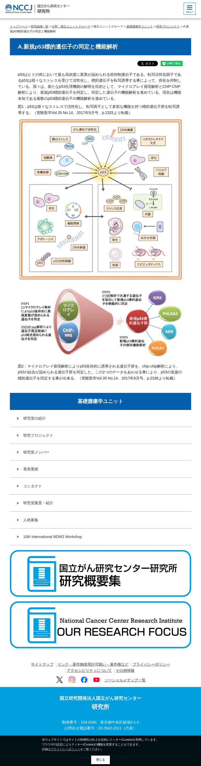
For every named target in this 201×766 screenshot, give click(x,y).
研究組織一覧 (39, 26)
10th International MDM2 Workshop (52, 537)
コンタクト (32, 486)
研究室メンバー (36, 452)
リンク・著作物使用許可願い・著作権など (93, 664)
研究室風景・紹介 (38, 503)
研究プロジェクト (168, 26)
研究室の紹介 (34, 418)
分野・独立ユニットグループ (71, 26)
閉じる (100, 759)
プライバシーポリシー (151, 664)
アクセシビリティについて (89, 670)
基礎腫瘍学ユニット (139, 26)
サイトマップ (42, 664)
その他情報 (125, 670)
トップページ (19, 26)
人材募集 (30, 520)
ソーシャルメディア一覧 (125, 680)
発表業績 (30, 469)
